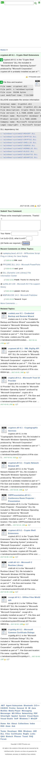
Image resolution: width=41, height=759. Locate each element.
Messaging (27, 713)
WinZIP (34, 721)
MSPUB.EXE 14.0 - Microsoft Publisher (20, 297)
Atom (8, 728)
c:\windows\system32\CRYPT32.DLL (19, 137)
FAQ (31, 739)
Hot (8, 726)
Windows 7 (24, 721)
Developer (12, 733)
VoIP (16, 721)
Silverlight (5, 718)
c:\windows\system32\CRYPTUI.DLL (19, 140)
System (22, 718)
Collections (23, 726)
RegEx (26, 736)
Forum (4, 741)
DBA (20, 733)
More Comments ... (9, 306)
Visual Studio (7, 721)
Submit (26, 245)
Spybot (14, 718)
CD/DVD (4, 710)
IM (29, 710)
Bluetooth (28, 708)
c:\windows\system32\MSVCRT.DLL (18, 134)
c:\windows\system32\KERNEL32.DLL (19, 148)
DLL (2, 736)
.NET (3, 708)
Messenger (6, 715)
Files (7, 736)
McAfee (4, 713)
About (14, 726)
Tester (3, 733)
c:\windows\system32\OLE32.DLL (17, 151)
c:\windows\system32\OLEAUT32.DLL (19, 154)
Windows (27, 733)
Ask (13, 728)
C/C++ (37, 708)
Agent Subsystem (14, 708)
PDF (36, 715)
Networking (27, 715)
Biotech (9, 739)
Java (33, 710)
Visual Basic (33, 718)
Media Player (15, 713)
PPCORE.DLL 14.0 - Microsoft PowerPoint (21, 267)
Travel (25, 739)
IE (26, 710)
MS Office (16, 715)
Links (32, 736)
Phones (17, 739)
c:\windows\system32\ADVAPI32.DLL (19, 157)
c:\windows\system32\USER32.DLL (18, 145)
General (20, 710)
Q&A (3, 739)
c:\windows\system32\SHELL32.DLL (19, 143)
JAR (35, 733)
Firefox (12, 710)
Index (32, 726)
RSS (2, 728)
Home (3, 50)
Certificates (16, 736)
